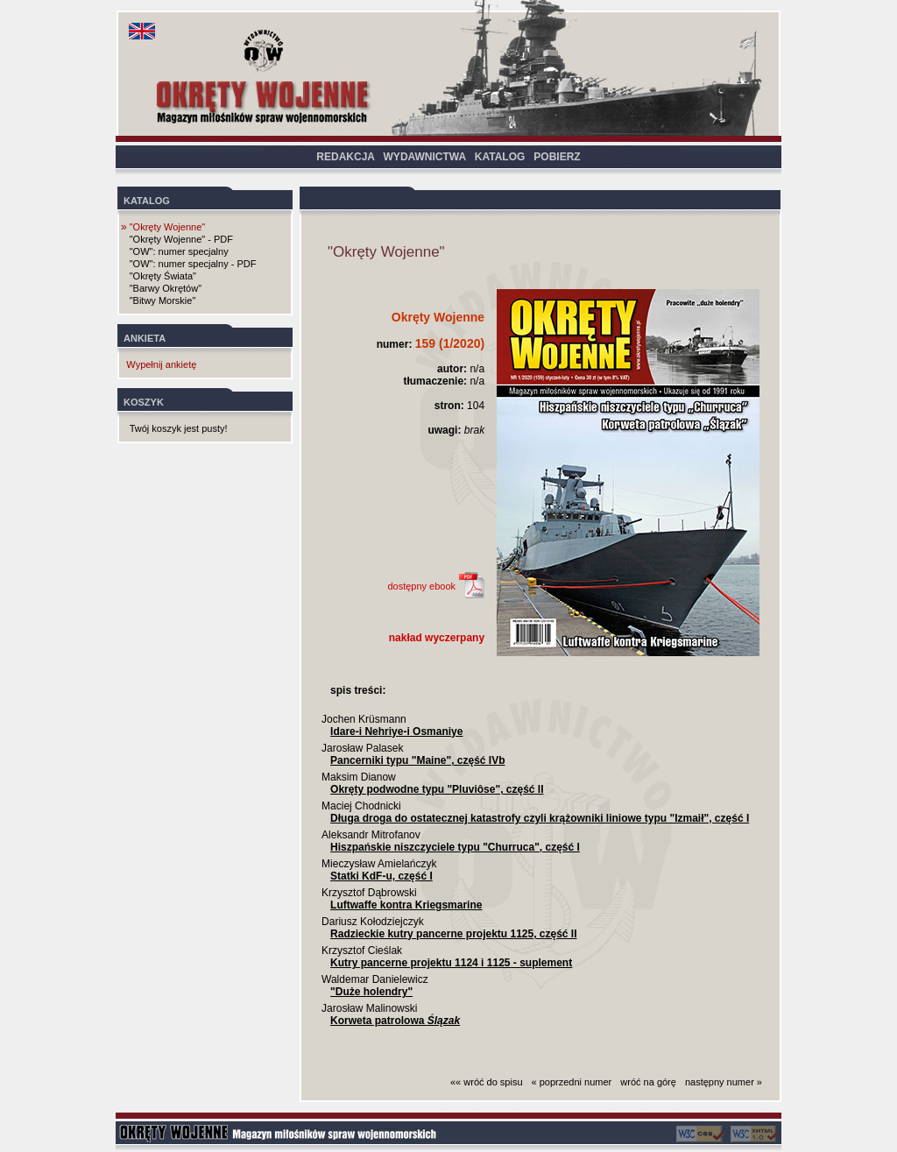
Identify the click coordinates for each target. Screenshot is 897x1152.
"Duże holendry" (371, 992)
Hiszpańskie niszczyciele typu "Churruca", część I (455, 847)
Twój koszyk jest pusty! (179, 428)
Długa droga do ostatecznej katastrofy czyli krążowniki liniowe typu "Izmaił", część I (539, 818)
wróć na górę (648, 1082)
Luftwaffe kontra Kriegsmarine (406, 905)
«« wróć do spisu (486, 1082)
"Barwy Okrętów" (165, 288)
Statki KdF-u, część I (381, 876)
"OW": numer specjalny (179, 251)
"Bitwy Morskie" (163, 300)
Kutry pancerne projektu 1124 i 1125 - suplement (451, 963)
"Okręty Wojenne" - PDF (181, 239)
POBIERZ (556, 157)
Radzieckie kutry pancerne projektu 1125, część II (453, 934)
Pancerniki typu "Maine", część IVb (417, 760)
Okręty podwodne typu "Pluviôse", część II (436, 789)
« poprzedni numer (572, 1082)
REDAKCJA (345, 157)
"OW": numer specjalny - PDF (193, 263)
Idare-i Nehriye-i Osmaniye (396, 731)
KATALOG (500, 157)
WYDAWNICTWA (425, 157)
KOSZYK (144, 402)
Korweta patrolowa (395, 1020)
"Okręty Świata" (163, 276)
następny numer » (723, 1082)
